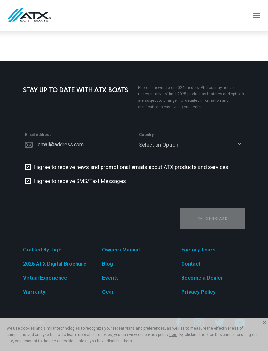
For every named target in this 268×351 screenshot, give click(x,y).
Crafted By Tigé (42, 250)
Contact (190, 264)
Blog (107, 264)
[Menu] (256, 15)
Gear (108, 292)
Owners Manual (121, 250)
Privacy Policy (198, 292)
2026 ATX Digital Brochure (54, 264)
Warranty (34, 292)
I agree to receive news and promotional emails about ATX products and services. (131, 167)
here (173, 334)
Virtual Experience (45, 278)
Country (146, 134)
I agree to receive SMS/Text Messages (79, 181)
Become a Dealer (202, 278)
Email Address (38, 134)
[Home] (29, 15)
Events (110, 278)
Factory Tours (198, 250)
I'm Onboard (212, 218)
